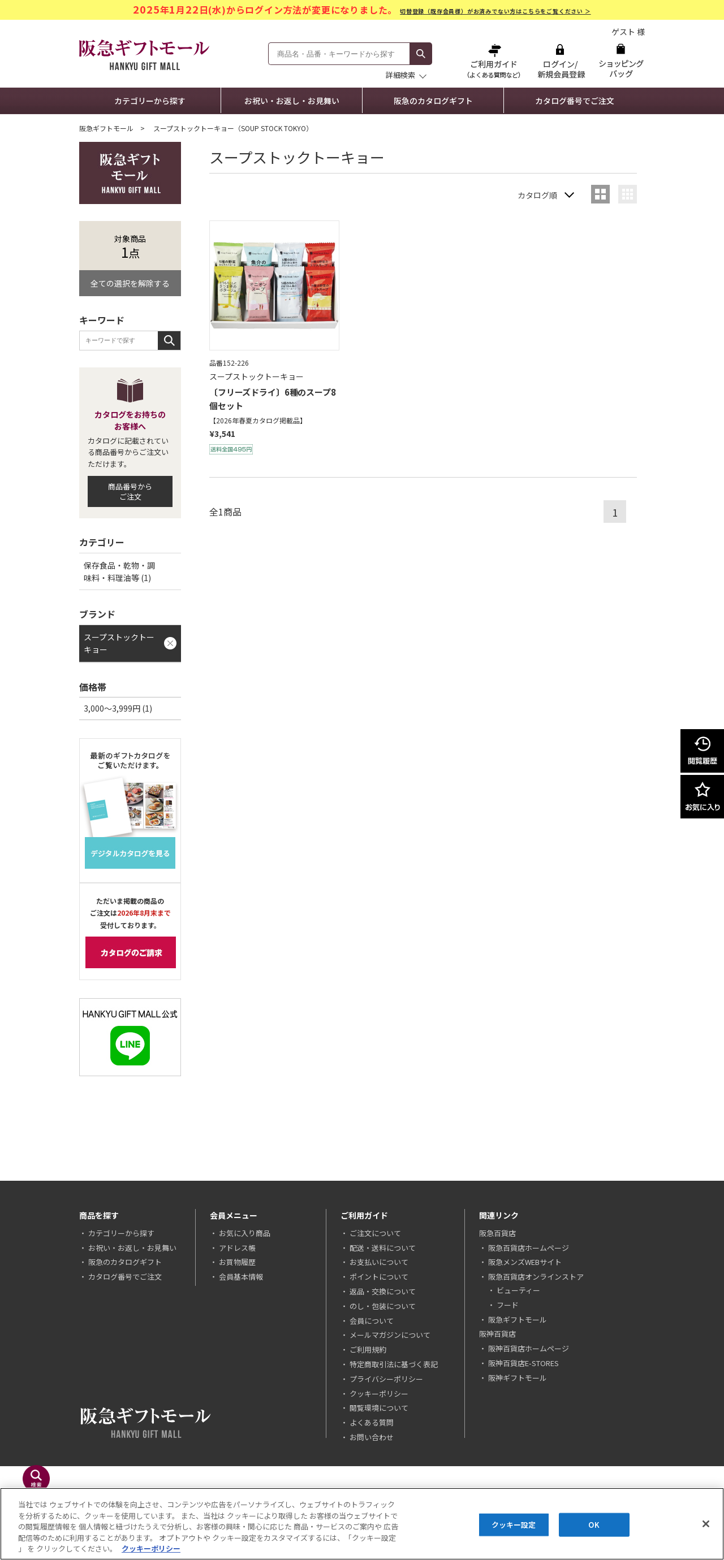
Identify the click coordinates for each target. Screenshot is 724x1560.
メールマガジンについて (390, 1334)
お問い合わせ (372, 1437)
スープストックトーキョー (119, 643)
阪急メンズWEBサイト (525, 1261)
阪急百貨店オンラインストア (536, 1276)
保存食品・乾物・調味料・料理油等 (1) (119, 571)
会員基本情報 (241, 1276)
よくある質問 (372, 1422)
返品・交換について (383, 1291)
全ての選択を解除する (130, 283)
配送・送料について (383, 1247)
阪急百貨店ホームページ (528, 1247)
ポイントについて (379, 1276)
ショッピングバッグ (621, 61)
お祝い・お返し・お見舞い (291, 100)
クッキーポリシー (379, 1393)
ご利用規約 (368, 1349)
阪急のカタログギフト (433, 100)
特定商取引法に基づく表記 (394, 1364)
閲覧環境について (379, 1407)
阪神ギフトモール (517, 1377)
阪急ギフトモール (106, 128)
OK (593, 1524)
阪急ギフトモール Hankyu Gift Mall (144, 55)
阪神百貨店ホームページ (528, 1348)
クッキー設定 (514, 1524)
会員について (372, 1320)
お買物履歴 (237, 1261)
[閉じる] (705, 1523)
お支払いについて (379, 1261)
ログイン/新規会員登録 (560, 61)
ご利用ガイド (495, 61)
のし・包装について (383, 1306)
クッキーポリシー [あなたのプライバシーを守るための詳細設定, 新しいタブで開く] (151, 1548)
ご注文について (375, 1233)
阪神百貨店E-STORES (523, 1363)
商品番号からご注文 (130, 491)
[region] (362, 1524)
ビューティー (518, 1290)
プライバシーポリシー (386, 1378)
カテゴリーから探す (150, 100)
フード (508, 1304)
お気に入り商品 (244, 1233)
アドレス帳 (237, 1247)
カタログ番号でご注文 (574, 100)
